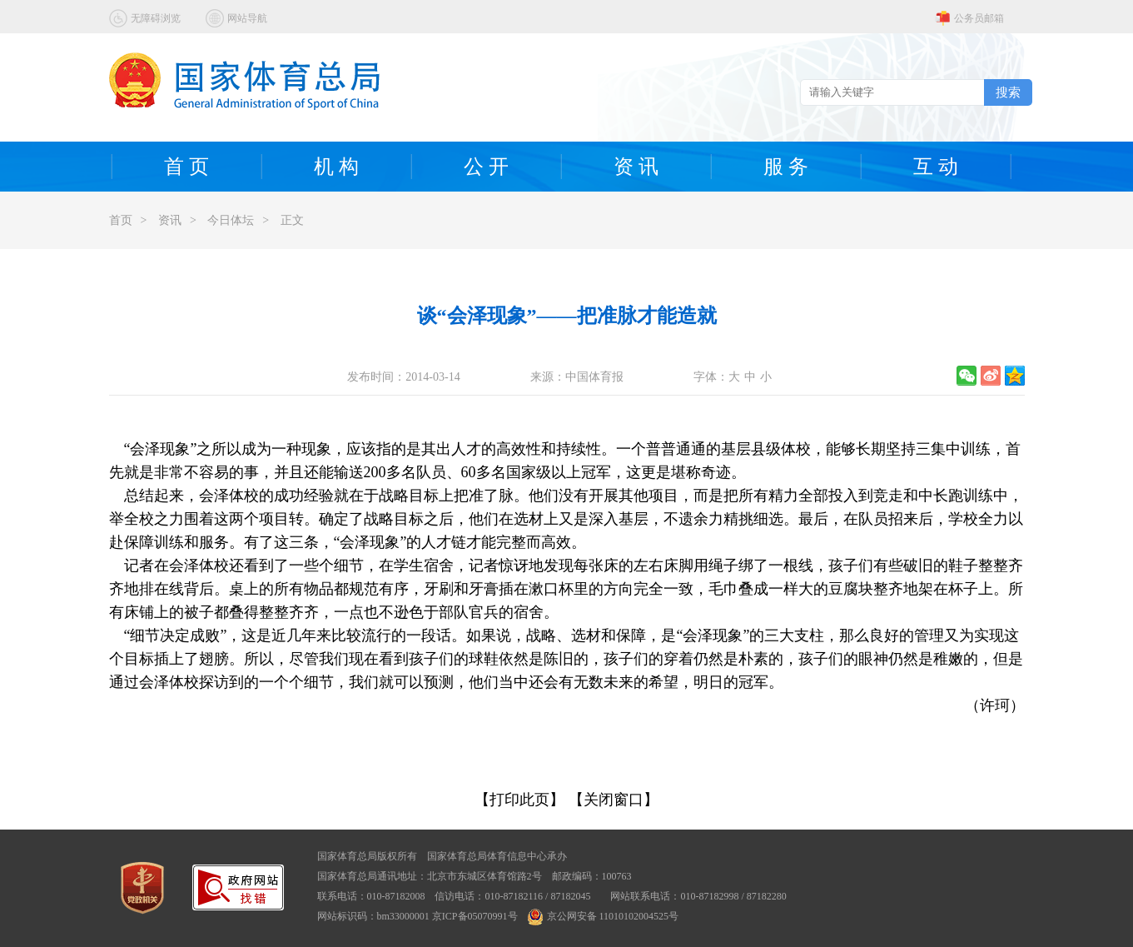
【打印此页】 (519, 799)
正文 (292, 220)
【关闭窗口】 (613, 799)
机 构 (336, 166)
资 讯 (636, 166)
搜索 (1008, 92)
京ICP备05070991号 (475, 916)
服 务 (785, 166)
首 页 (186, 166)
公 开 (486, 166)
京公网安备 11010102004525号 (603, 916)
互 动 (935, 166)
